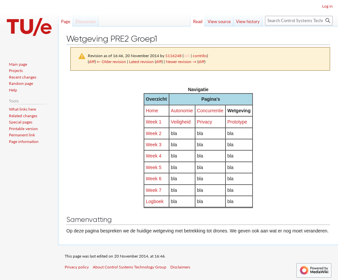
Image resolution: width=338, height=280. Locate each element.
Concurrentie (210, 110)
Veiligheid (181, 121)
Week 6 (153, 178)
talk (187, 55)
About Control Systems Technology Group (129, 266)
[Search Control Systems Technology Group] (299, 20)
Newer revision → (181, 61)
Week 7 (153, 190)
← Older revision (111, 61)
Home (152, 110)
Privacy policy (77, 266)
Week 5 (153, 167)
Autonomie (182, 110)
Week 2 (153, 133)
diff (92, 61)
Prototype (237, 121)
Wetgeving (239, 110)
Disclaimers (180, 266)
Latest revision (141, 61)
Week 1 (153, 121)
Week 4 (153, 155)
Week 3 (153, 144)
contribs (200, 55)
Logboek (155, 201)
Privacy (204, 121)
